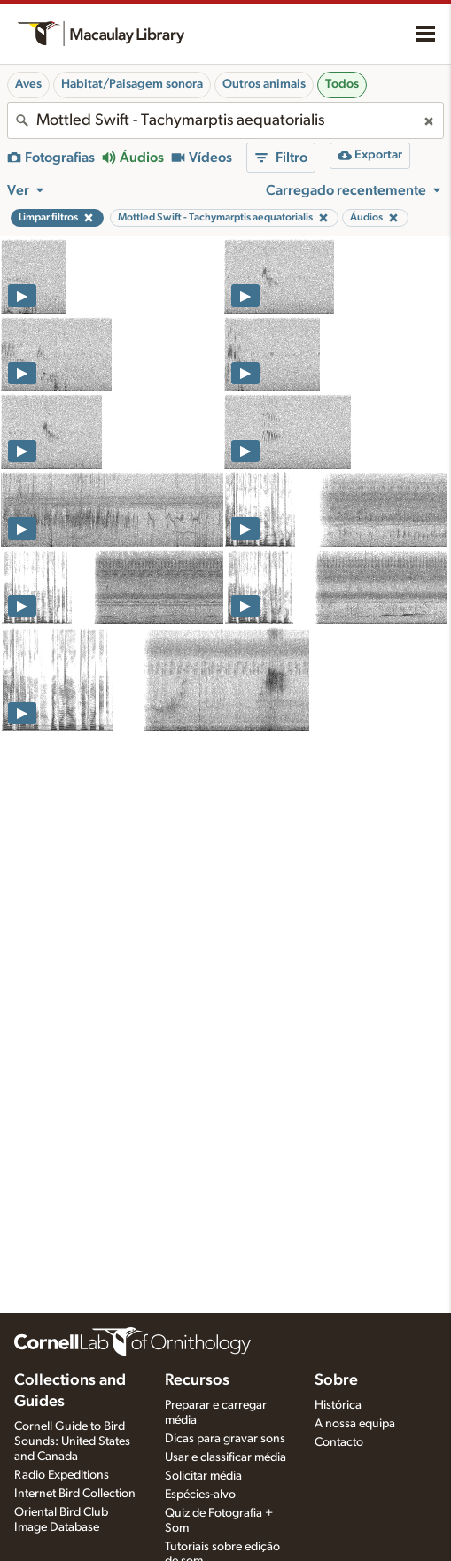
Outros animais (264, 84)
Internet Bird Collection (75, 1494)
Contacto (339, 1442)
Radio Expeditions (61, 1475)
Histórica (338, 1405)
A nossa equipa (355, 1424)
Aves (28, 84)
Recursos (197, 1380)
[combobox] (225, 120)
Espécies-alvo (200, 1494)
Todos (342, 84)
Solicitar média (203, 1476)
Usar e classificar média (225, 1457)
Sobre (336, 1380)
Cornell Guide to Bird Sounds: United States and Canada (72, 1441)
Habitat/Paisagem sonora (132, 84)
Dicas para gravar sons (225, 1439)
